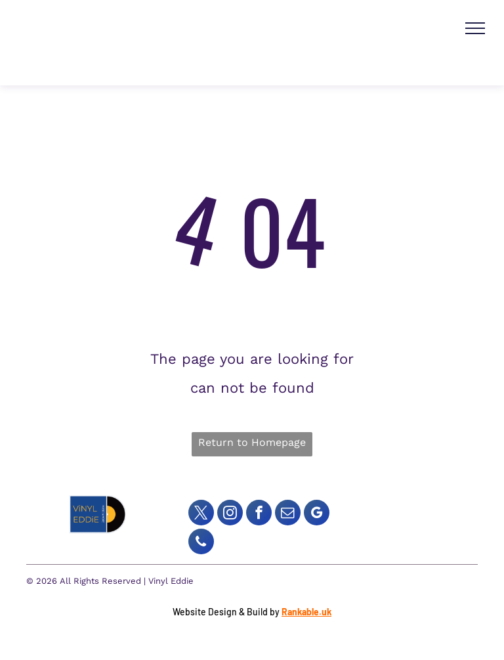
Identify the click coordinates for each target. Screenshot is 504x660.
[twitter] (201, 514)
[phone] (201, 543)
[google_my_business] (316, 514)
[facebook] (259, 514)
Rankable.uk (306, 611)
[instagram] (230, 514)
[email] (288, 514)
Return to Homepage (252, 442)
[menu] (475, 28)
